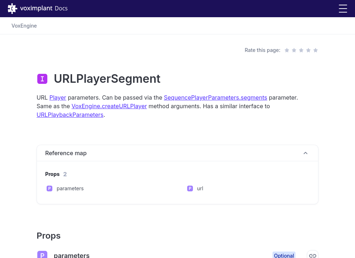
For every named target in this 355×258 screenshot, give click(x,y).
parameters (70, 188)
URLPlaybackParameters (70, 114)
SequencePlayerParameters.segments (215, 97)
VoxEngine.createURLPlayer (109, 106)
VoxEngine (24, 26)
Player (57, 97)
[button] (343, 9)
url (200, 188)
